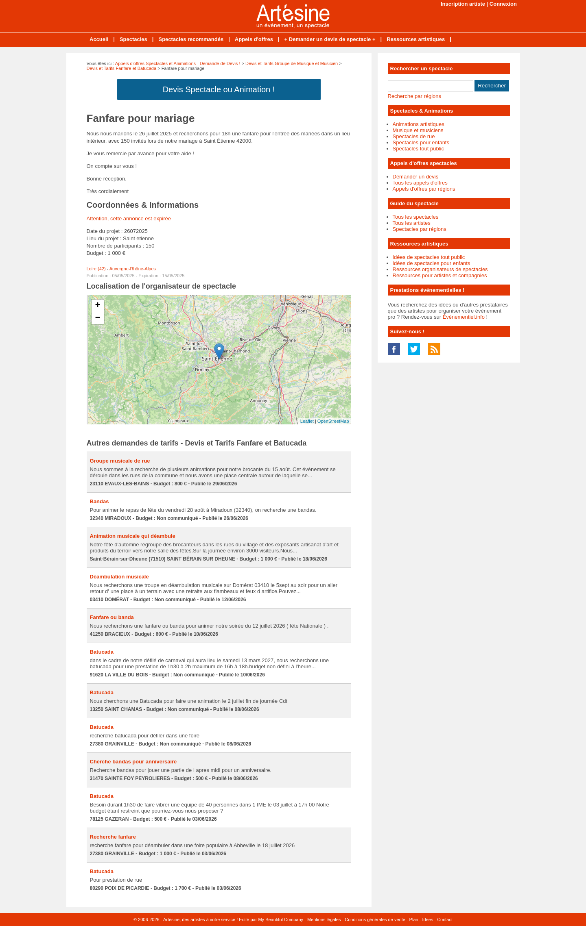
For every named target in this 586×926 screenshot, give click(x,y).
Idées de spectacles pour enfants (431, 263)
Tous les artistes (412, 223)
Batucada (102, 652)
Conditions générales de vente (375, 919)
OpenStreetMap (333, 421)
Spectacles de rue (414, 136)
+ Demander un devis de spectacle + (330, 39)
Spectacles (133, 39)
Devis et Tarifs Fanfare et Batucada (122, 68)
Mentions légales (324, 919)
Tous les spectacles (416, 217)
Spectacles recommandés (190, 39)
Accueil (99, 39)
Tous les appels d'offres (420, 183)
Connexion (503, 4)
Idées (427, 919)
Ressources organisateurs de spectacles (440, 269)
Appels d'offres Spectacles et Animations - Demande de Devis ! (178, 63)
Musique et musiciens (418, 130)
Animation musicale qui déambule (132, 536)
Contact (445, 919)
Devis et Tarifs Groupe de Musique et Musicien (291, 63)
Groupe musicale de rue (120, 461)
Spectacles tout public (418, 149)
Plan (413, 919)
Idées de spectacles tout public (429, 257)
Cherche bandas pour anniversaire (133, 762)
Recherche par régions (415, 96)
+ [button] (97, 306)
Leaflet (307, 421)
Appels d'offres (254, 39)
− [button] (97, 318)
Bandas (99, 501)
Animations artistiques (418, 124)
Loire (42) (96, 268)
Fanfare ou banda (112, 617)
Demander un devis (416, 177)
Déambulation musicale (119, 577)
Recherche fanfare (113, 837)
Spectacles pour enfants (421, 142)
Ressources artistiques (416, 39)
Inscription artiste (463, 4)
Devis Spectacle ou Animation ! (219, 89)
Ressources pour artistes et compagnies (440, 275)
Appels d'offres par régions (424, 189)
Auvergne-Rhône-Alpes (132, 268)
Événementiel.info (464, 317)
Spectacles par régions (419, 229)
